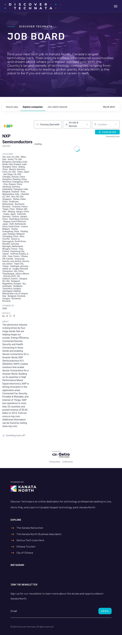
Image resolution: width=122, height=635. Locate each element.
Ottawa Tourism (25, 546)
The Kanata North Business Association (39, 534)
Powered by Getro (113, 137)
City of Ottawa (24, 552)
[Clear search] (58, 124)
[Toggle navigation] (115, 6)
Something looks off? (13, 435)
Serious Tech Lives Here (30, 540)
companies (33, 107)
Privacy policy (54, 462)
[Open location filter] (116, 124)
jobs (12, 107)
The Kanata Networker (29, 528)
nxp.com (6, 146)
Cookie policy (67, 462)
